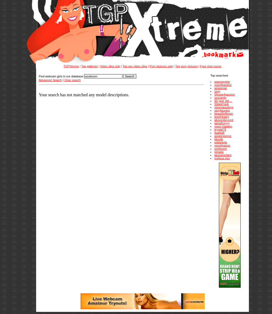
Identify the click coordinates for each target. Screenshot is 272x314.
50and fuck (221, 104)
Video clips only (110, 66)
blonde (218, 139)
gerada (218, 151)
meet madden (223, 126)
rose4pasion (222, 145)
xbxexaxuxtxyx (223, 107)
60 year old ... (223, 100)
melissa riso (222, 158)
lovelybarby (221, 116)
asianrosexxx (222, 135)
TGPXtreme (71, 66)
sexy (217, 91)
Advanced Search (50, 80)
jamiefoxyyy (222, 123)
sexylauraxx (222, 110)
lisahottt (219, 132)
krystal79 (220, 129)
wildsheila (220, 142)
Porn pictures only (161, 66)
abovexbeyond (223, 120)
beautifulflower (223, 113)
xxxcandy (220, 97)
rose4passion (223, 84)
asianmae (220, 88)
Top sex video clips (135, 66)
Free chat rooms (210, 66)
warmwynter (222, 81)
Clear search (72, 80)
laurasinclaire (223, 155)
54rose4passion (224, 94)
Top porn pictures (186, 66)
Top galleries (89, 66)
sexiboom (220, 148)
